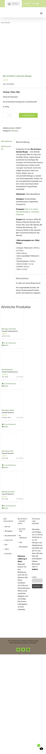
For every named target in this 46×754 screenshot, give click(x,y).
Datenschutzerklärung (15, 602)
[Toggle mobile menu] (41, 13)
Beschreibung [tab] (6, 100)
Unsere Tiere (8, 499)
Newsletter (33, 602)
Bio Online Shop (22, 489)
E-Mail (34, 537)
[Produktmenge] (10, 74)
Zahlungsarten (23, 506)
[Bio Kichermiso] (12, 318)
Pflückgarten (8, 490)
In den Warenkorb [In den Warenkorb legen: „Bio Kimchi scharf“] (10, 465)
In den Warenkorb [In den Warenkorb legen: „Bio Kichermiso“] (10, 343)
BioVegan (14, 90)
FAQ (20, 502)
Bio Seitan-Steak (8, 370)
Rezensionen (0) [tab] (6, 107)
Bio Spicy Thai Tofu (9, 288)
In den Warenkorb (28, 75)
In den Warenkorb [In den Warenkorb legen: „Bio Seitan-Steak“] (10, 384)
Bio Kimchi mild (7, 410)
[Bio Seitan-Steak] (12, 358)
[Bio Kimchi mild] (12, 399)
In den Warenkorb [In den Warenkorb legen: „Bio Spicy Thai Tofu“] (10, 302)
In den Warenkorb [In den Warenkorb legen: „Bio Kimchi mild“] (10, 425)
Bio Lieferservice (23, 496)
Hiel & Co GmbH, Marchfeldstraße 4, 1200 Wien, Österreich (27, 171)
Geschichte (8, 513)
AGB (36, 600)
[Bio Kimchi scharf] (12, 440)
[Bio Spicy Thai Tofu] (12, 277)
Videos (7, 508)
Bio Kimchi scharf (8, 451)
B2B (6, 504)
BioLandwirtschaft (9, 495)
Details (6, 305)
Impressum (26, 602)
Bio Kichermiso (7, 329)
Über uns (7, 486)
